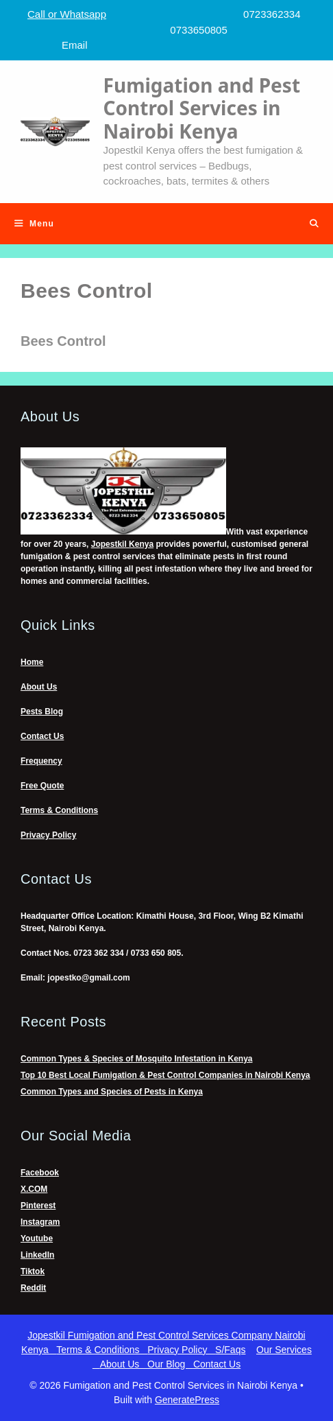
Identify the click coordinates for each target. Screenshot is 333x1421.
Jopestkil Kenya (122, 544)
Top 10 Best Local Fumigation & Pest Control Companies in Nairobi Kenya (165, 1075)
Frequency (41, 761)
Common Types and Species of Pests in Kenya (112, 1091)
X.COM (34, 1189)
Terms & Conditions (59, 810)
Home (32, 662)
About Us (39, 687)
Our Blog (170, 1364)
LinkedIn (37, 1255)
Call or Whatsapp (66, 14)
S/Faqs (230, 1349)
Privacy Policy (48, 835)
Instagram (40, 1222)
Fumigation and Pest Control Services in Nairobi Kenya (201, 108)
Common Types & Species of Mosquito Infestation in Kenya (136, 1059)
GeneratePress (187, 1399)
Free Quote (42, 785)
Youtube (37, 1238)
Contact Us (42, 736)
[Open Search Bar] (314, 223)
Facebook (40, 1172)
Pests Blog (42, 711)
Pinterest (38, 1205)
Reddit (33, 1288)
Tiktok (33, 1271)
